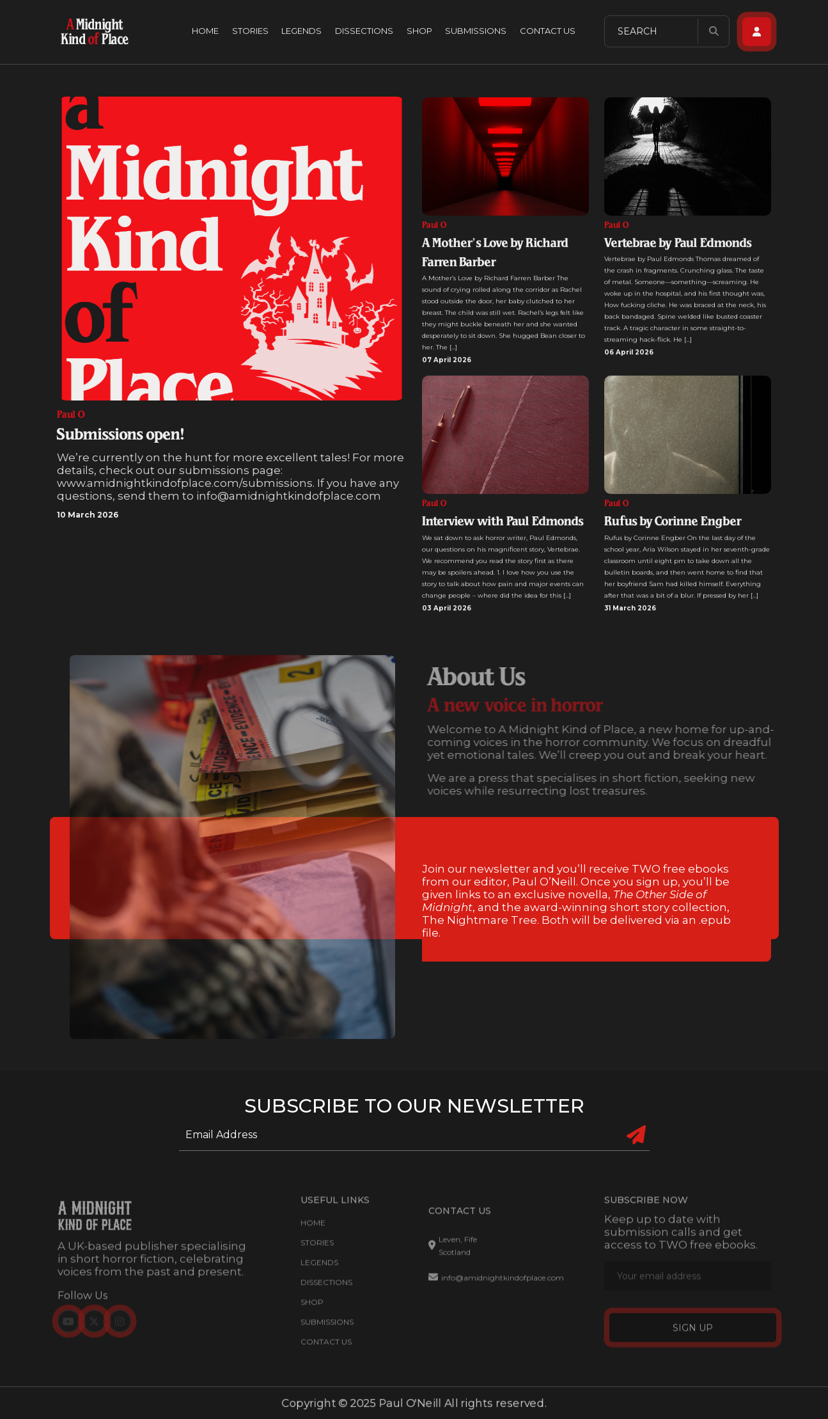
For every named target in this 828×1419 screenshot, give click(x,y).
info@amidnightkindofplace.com (496, 1284)
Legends (301, 29)
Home (205, 29)
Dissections (364, 29)
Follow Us (82, 1302)
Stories (250, 29)
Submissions (475, 29)
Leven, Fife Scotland (452, 1252)
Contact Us (547, 29)
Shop (419, 29)
